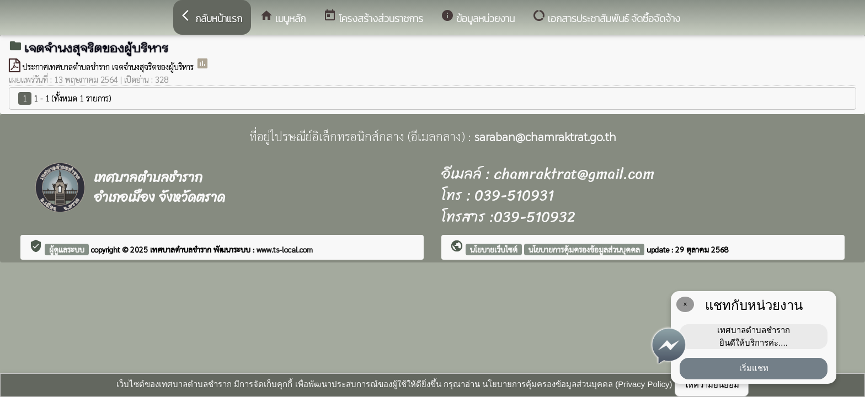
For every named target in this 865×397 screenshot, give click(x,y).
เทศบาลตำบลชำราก (181, 249)
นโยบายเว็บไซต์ (493, 249)
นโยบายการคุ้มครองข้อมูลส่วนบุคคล (584, 249)
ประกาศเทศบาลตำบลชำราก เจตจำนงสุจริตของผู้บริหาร (109, 66)
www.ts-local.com (285, 249)
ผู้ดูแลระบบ (66, 249)
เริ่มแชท (753, 368)
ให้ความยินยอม (711, 384)
